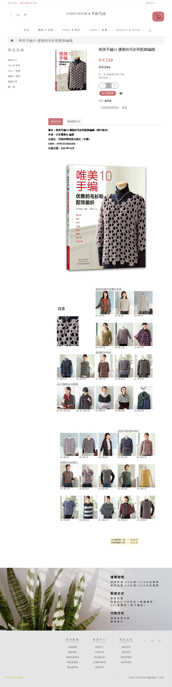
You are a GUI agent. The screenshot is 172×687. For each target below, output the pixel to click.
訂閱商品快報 (99, 662)
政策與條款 (126, 662)
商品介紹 (55, 121)
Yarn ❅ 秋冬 (71, 30)
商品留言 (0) (73, 121)
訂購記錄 (99, 652)
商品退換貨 (72, 662)
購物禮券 (72, 652)
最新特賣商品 (72, 657)
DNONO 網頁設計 (14, 677)
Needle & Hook (128, 30)
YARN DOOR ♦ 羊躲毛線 (86, 13)
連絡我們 (99, 667)
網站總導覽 (72, 667)
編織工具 (12, 81)
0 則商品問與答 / (110, 107)
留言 (124, 107)
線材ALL (12, 60)
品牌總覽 (72, 647)
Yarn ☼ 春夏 (98, 30)
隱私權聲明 (126, 657)
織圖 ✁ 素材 (14, 76)
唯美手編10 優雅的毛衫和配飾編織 (46, 40)
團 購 (11, 87)
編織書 (108, 101)
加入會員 (25, 3)
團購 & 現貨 (46, 30)
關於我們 (126, 647)
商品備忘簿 (99, 657)
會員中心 (99, 647)
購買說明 (126, 652)
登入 (35, 3)
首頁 (26, 30)
